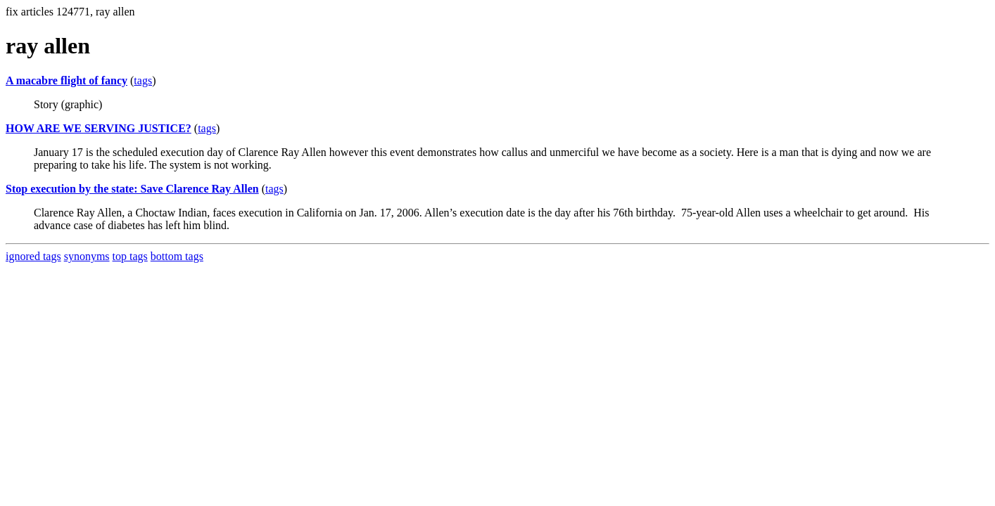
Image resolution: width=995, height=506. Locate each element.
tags (143, 80)
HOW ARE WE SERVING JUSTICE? (98, 128)
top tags (130, 256)
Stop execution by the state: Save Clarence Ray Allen (132, 189)
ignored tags (33, 256)
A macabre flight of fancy (66, 80)
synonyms (87, 256)
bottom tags (177, 256)
